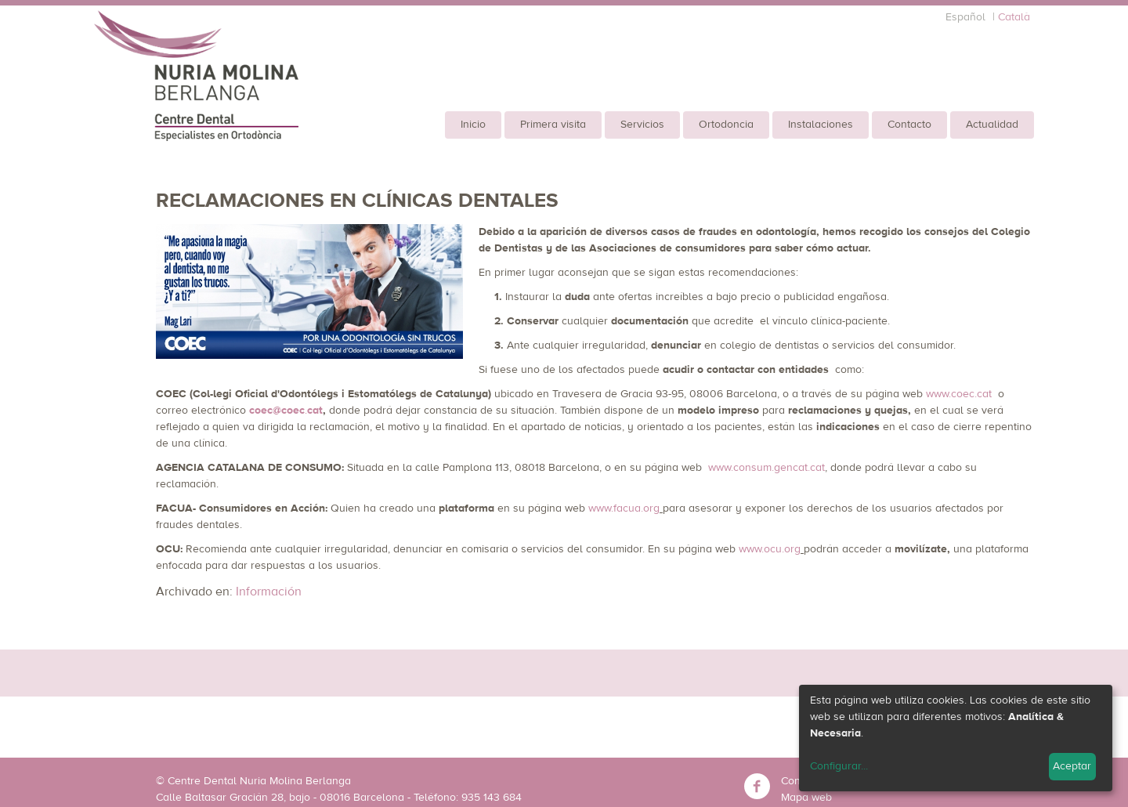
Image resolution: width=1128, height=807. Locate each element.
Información (269, 591)
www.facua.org (624, 508)
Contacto (909, 125)
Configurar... (839, 766)
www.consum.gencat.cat (766, 468)
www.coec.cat (959, 394)
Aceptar (1072, 766)
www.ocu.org (770, 549)
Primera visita (553, 125)
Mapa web (806, 798)
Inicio (473, 125)
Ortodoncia (726, 125)
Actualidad (992, 125)
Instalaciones (820, 125)
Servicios (642, 125)
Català (1014, 17)
